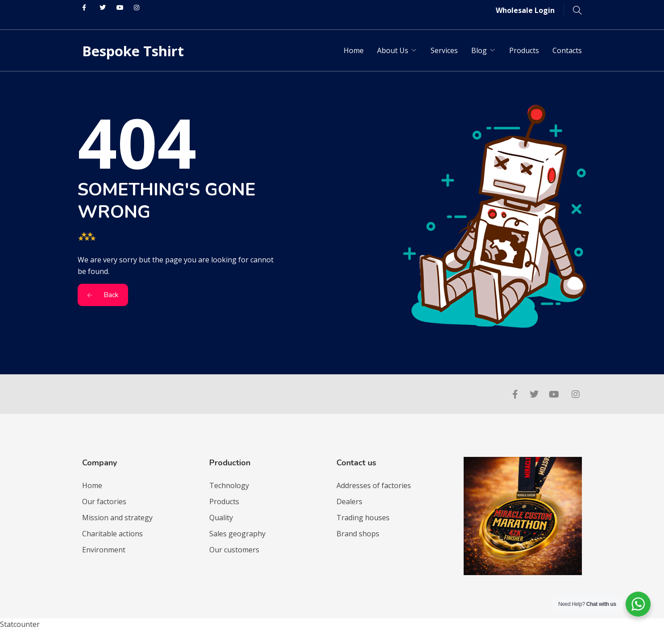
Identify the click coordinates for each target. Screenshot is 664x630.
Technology (229, 485)
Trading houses (363, 517)
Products (524, 50)
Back (103, 295)
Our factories (104, 501)
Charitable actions (112, 534)
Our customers (234, 550)
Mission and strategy (117, 517)
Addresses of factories (373, 485)
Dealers (349, 501)
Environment (103, 550)
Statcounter (20, 624)
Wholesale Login (525, 10)
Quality (221, 517)
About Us (392, 50)
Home (354, 50)
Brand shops (357, 534)
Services (444, 50)
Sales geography (237, 534)
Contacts (567, 50)
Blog (479, 50)
